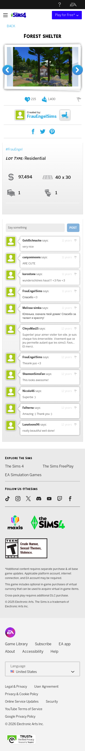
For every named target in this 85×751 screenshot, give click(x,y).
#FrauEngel (14, 149)
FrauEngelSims (42, 116)
